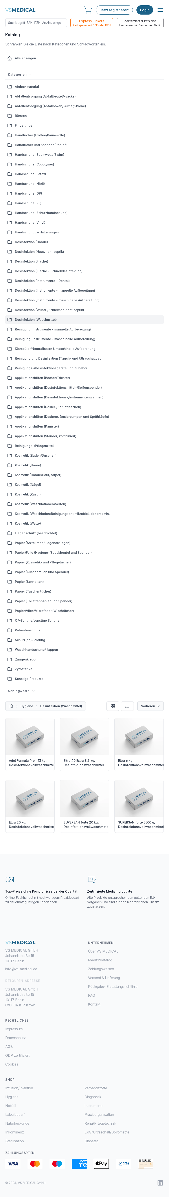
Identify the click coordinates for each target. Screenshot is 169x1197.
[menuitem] (44, 1088)
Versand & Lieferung (104, 978)
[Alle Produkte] (11, 706)
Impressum (14, 1029)
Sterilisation (14, 1141)
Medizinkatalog (100, 960)
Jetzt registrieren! (114, 10)
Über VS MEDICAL (103, 951)
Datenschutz (15, 1038)
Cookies (11, 1064)
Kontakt (94, 1004)
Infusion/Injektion (19, 1088)
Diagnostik (92, 1097)
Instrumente (93, 1105)
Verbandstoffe (95, 1088)
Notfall (10, 1105)
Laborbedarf (15, 1114)
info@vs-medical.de (21, 969)
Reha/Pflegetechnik (100, 1123)
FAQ (91, 995)
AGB (9, 1046)
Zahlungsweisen (101, 969)
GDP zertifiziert (17, 1055)
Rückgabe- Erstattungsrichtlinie (113, 986)
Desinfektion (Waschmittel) (61, 706)
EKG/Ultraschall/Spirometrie (106, 1132)
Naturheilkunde (17, 1123)
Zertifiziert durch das (140, 23)
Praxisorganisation (99, 1114)
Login (144, 10)
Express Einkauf (92, 23)
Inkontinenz (14, 1132)
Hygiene (26, 706)
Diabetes (91, 1141)
